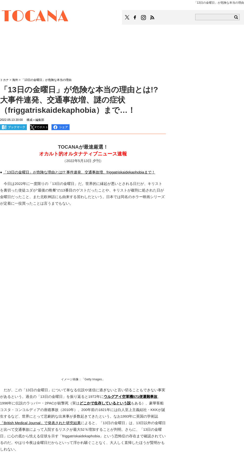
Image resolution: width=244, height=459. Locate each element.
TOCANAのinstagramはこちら (143, 17)
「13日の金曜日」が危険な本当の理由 (46, 80)
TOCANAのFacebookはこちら (135, 17)
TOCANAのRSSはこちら (152, 17)
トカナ (4, 80)
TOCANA (35, 17)
